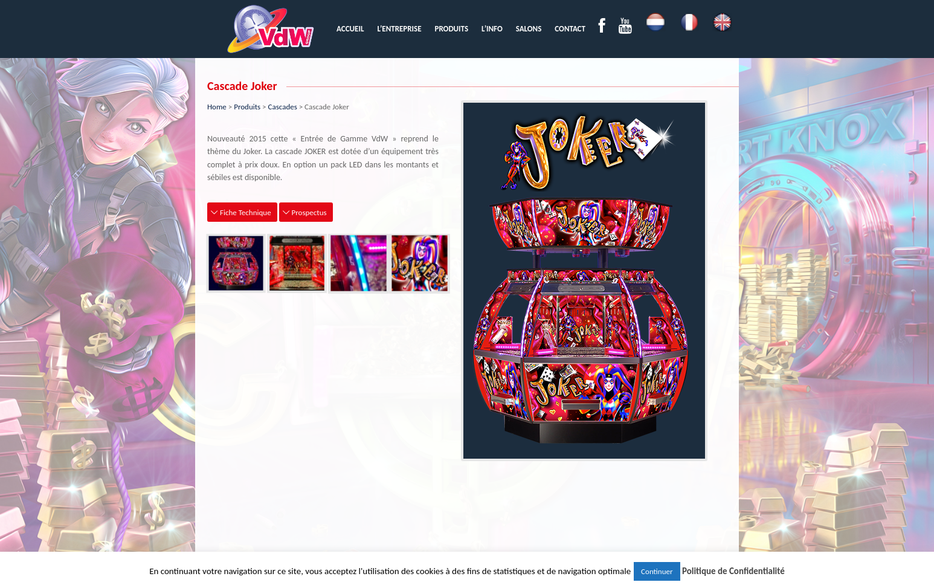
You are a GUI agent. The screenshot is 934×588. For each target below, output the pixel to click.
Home (217, 106)
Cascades (282, 106)
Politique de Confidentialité (733, 571)
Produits (247, 106)
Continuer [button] (656, 571)
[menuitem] (350, 28)
